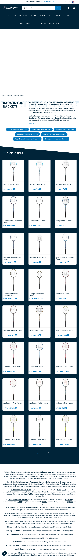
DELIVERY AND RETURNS (47, 531)
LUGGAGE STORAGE (34, 540)
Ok (58, 10)
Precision (68, 440)
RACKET (33, 527)
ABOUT (44, 527)
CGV (43, 538)
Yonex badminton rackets (40, 422)
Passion (13, 450)
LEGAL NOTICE (47, 541)
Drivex (44, 432)
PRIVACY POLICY (48, 544)
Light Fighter (28, 434)
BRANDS (33, 547)
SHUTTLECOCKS (36, 530)
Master (69, 448)
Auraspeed (61, 430)
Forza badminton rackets (18, 440)
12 (44, 393)
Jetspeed (8, 434)
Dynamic (70, 442)
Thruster (16, 434)
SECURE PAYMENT (49, 535)
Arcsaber (63, 424)
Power (44, 442)
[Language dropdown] (74, 2)
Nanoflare (19, 426)
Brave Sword (15, 432)
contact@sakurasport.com (47, 1)
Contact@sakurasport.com (12, 542)
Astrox (39, 424)
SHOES (33, 537)
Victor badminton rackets (21, 430)
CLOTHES (34, 534)
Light (20, 442)
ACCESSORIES (35, 544)
